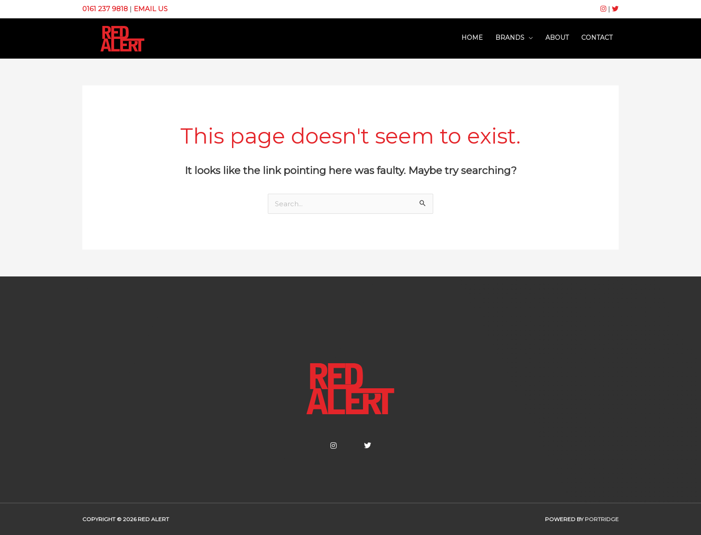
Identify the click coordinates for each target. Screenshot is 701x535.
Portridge (602, 519)
